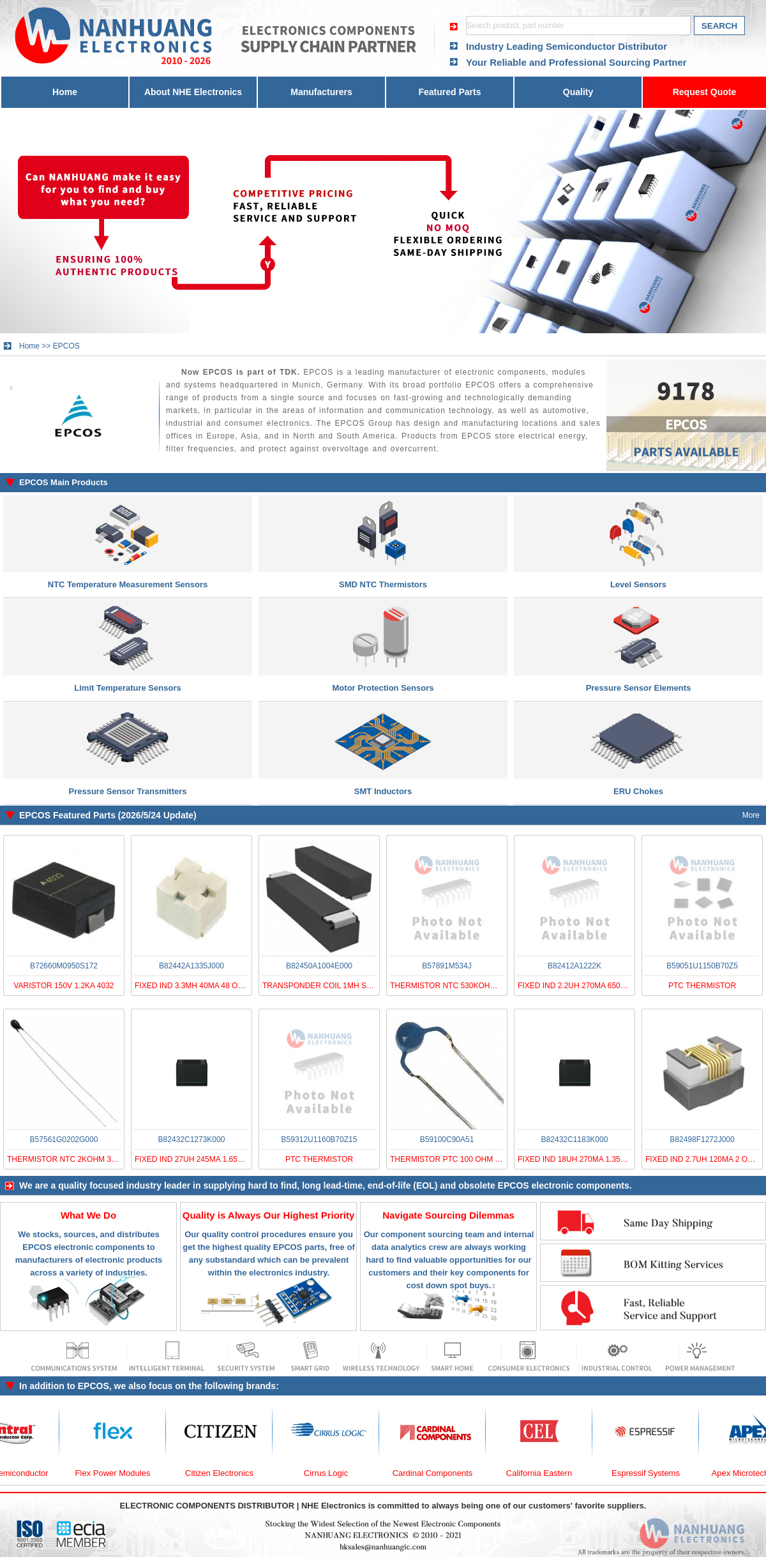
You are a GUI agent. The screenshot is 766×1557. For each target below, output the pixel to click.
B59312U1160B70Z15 (319, 1139)
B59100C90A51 (447, 1139)
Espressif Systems (653, 1473)
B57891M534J (446, 965)
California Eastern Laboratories (547, 1479)
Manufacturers (321, 92)
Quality (578, 92)
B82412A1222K (574, 965)
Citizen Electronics (227, 1473)
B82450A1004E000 (319, 965)
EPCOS (66, 346)
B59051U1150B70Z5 (702, 965)
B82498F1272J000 (702, 1139)
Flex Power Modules (120, 1473)
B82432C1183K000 (574, 1139)
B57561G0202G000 (64, 1139)
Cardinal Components (440, 1473)
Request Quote (705, 92)
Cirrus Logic (334, 1473)
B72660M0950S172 (64, 965)
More (751, 815)
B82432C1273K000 (191, 1139)
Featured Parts (449, 92)
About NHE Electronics (193, 92)
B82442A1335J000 (191, 965)
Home (64, 92)
